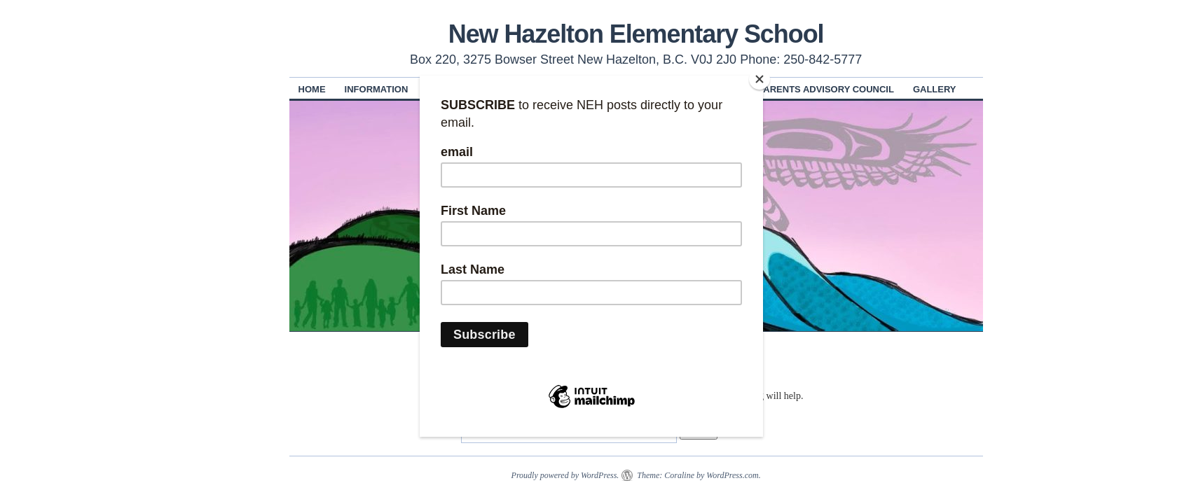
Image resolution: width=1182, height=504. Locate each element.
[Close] (759, 79)
